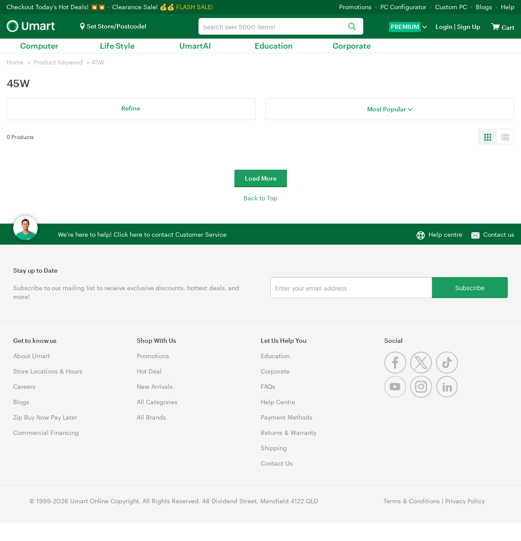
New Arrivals (155, 386)
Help (507, 7)
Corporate (352, 45)
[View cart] (495, 26)
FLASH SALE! (194, 7)
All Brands (151, 417)
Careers (24, 386)
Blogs (484, 7)
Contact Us (277, 463)
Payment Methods (286, 417)
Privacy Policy (465, 501)
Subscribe (470, 287)
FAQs (268, 386)
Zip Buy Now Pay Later (45, 417)
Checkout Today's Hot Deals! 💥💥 (57, 7)
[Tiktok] (448, 371)
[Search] (352, 27)
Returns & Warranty (288, 432)
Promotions (355, 7)
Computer (39, 45)
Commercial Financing (46, 432)
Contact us (498, 234)
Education (274, 45)
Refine (130, 108)
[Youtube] (397, 395)
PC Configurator (403, 7)
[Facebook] (397, 371)
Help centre (445, 234)
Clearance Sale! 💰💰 (143, 7)
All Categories (157, 402)
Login (444, 26)
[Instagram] (423, 395)
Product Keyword (58, 62)
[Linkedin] (448, 395)
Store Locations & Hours (47, 371)
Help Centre (278, 402)
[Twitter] (423, 371)
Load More (260, 178)
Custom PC (451, 7)
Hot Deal (149, 371)
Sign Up (468, 26)
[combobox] (280, 26)
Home (15, 62)
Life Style (117, 45)
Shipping (274, 448)
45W (97, 62)
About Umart (31, 355)
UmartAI (195, 45)
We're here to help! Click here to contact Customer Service (142, 234)
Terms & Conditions (411, 501)
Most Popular (390, 109)
